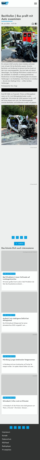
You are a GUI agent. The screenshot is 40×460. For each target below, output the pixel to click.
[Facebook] (11, 427)
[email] (27, 427)
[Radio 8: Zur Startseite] (10, 3)
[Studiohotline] (23, 427)
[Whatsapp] (19, 427)
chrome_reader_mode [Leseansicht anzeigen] (36, 23)
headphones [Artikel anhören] (33, 23)
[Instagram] (15, 427)
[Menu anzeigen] (35, 3)
